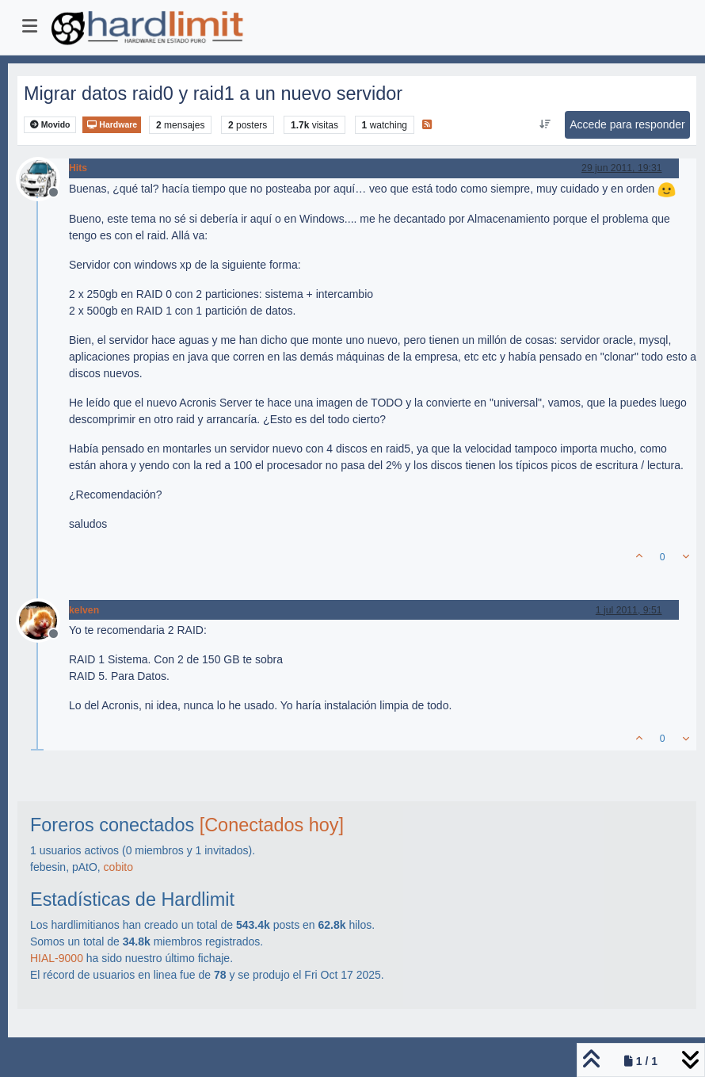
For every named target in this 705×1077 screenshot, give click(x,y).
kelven (84, 610)
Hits (78, 168)
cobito (118, 867)
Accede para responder (627, 124)
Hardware (111, 125)
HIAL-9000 (56, 958)
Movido (50, 125)
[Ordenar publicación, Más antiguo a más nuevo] (545, 124)
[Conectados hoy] (272, 825)
